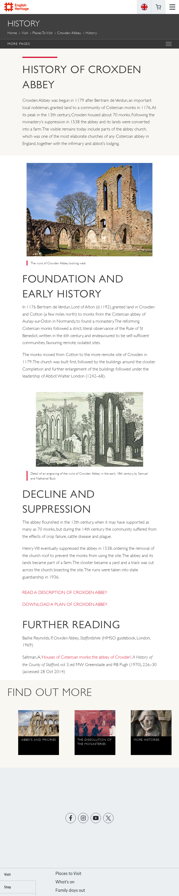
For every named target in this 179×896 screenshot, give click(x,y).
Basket (158, 7)
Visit (25, 33)
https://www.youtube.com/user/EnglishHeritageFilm (96, 818)
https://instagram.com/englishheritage (83, 818)
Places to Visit (42, 33)
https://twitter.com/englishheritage (108, 818)
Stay (7, 887)
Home (12, 33)
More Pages (18, 44)
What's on (64, 881)
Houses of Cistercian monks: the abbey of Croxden (86, 657)
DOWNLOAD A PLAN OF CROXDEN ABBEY (64, 604)
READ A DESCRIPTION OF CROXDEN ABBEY (64, 592)
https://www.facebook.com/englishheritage (70, 818)
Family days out (70, 890)
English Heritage (16, 7)
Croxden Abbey (69, 33)
